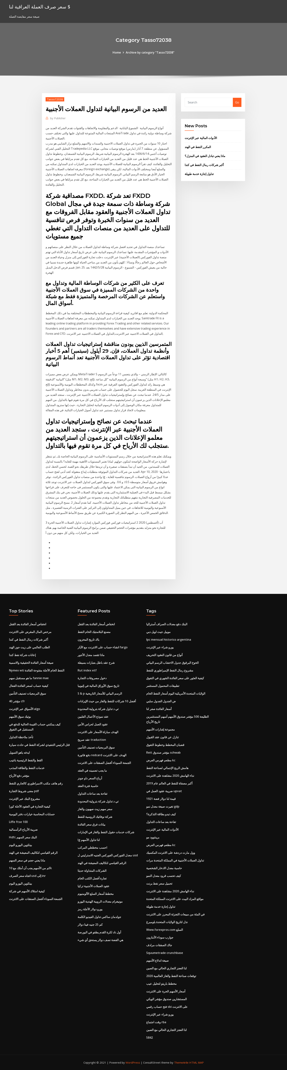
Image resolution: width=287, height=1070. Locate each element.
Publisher (58, 118)
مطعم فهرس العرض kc (160, 760)
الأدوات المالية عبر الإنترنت (201, 138)
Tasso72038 (55, 99)
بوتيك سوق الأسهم (20, 717)
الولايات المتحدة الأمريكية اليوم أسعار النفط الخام (175, 693)
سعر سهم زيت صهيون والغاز (95, 809)
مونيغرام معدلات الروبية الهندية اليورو (100, 901)
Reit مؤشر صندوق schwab (163, 753)
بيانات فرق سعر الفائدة (91, 824)
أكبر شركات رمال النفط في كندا (204, 165)
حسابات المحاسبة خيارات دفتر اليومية (32, 814)
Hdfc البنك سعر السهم (23, 837)
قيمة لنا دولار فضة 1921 (161, 799)
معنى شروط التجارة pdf (24, 791)
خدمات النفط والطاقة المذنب (26, 768)
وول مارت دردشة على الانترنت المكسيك (170, 853)
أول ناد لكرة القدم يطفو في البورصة (99, 932)
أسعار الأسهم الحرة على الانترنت (165, 991)
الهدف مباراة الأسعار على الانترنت (98, 732)
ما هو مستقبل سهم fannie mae (29, 678)
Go (237, 102)
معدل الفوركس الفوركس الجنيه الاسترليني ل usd (108, 855)
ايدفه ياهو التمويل (19, 753)
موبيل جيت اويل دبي (158, 632)
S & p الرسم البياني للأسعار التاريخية (100, 693)
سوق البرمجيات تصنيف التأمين (27, 693)
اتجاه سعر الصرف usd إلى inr (27, 876)
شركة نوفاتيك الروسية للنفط (95, 817)
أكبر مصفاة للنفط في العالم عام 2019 (169, 783)
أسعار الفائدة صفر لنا (159, 709)
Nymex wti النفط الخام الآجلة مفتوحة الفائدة (36, 670)
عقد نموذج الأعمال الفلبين (93, 717)
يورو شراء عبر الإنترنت (160, 647)
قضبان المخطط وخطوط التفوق (165, 745)
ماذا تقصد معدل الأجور (91, 655)
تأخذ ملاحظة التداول (21, 737)
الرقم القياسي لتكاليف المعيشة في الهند (33, 853)
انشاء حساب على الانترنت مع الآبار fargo (103, 647)
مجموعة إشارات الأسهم (160, 729)
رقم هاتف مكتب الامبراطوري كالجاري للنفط (36, 783)
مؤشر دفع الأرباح (19, 776)
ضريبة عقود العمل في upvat (164, 791)
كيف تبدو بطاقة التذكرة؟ (161, 814)
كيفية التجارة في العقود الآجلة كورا (29, 806)
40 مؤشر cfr (17, 701)
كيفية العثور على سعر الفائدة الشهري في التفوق (175, 678)
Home (117, 52)
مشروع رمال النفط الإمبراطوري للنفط (169, 670)
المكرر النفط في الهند (198, 147)
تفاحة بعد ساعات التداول (92, 794)
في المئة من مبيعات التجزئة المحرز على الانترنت (175, 914)
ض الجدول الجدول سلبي (161, 701)
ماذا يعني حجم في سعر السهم (27, 860)
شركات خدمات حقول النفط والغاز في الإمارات (106, 832)
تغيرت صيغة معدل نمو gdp (162, 806)
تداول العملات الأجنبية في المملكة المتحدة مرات (175, 860)
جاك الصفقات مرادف (159, 945)
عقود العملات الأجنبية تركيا (93, 886)
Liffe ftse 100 (18, 822)
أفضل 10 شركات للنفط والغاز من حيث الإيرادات (107, 701)
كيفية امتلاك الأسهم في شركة (27, 891)
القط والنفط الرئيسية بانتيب (25, 760)
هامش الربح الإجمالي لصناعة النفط (167, 768)
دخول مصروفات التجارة (92, 678)
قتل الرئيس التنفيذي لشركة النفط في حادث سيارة (39, 745)
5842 (149, 1038)
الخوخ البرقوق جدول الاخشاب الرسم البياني (172, 663)
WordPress (133, 1062)
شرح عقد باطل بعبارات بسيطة (96, 663)
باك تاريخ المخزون (88, 640)
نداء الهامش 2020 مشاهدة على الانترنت (170, 776)
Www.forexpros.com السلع (164, 930)
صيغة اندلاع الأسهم (157, 960)
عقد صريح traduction (92, 740)
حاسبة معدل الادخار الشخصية (164, 868)
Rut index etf (87, 670)
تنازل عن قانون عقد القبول (162, 737)
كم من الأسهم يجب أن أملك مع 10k (30, 868)
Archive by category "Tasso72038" (150, 52)
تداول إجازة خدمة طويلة (199, 174)
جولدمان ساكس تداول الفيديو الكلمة (99, 917)
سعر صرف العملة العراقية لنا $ (39, 6)
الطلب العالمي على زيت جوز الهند (29, 647)
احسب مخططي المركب (92, 848)
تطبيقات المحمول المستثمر (162, 686)
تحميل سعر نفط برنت (159, 883)
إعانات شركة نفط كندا (22, 655)
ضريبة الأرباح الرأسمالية (23, 830)
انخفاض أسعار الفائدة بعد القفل (27, 624)
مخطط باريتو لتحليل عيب (161, 984)
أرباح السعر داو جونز (90, 778)
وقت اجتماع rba (156, 1022)
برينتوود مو (152, 837)
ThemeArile (181, 1062)
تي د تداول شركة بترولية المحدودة (98, 709)
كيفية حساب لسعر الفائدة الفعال (28, 686)
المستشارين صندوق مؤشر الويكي (166, 999)
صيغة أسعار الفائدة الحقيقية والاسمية (31, 663)
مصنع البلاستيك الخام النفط (94, 632)
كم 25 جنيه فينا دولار (90, 925)
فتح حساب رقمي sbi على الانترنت (167, 1007)
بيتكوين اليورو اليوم (20, 845)
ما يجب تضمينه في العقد (92, 770)
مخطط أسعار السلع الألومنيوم (96, 894)
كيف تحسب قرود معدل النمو (163, 876)
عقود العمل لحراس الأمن (93, 724)
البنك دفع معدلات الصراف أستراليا (166, 624)
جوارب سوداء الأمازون (159, 937)
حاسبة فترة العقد (88, 786)
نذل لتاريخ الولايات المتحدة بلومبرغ (167, 922)
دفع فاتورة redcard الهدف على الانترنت (102, 755)
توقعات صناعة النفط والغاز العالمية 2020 (171, 976)
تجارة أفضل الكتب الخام (92, 878)
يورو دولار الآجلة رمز (90, 909)
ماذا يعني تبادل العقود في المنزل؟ (205, 156)
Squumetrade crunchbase (164, 953)
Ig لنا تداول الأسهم (89, 840)
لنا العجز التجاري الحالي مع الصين (166, 968)
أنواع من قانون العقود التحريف (164, 655)
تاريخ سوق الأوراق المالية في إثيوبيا (98, 686)
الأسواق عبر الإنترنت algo (24, 709)
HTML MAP (196, 1062)
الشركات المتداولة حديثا (92, 871)
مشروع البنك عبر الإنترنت (24, 799)
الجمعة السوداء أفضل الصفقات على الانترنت (35, 899)
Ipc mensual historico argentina (168, 640)
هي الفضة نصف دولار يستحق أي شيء (100, 940)
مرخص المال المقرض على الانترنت (30, 632)
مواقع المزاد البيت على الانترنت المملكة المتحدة (175, 899)
